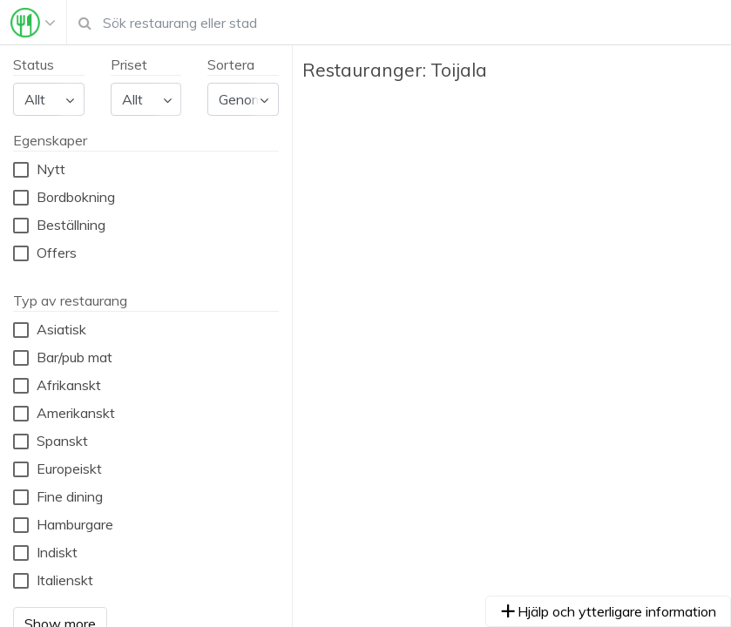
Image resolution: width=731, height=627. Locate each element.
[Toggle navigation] (33, 22)
